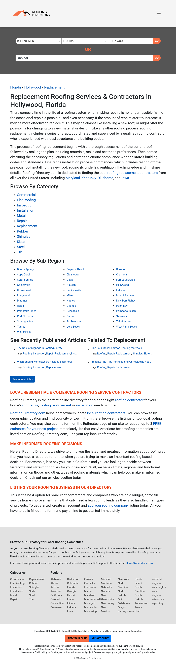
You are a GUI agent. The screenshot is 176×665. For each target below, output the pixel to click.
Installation (25, 210)
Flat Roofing (26, 200)
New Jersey (108, 603)
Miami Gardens (125, 295)
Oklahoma (105, 178)
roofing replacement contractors (132, 173)
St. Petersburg (75, 321)
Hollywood (32, 87)
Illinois (71, 603)
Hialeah (71, 284)
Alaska (54, 583)
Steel (21, 247)
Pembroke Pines (26, 311)
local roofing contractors (106, 413)
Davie (70, 279)
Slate (21, 242)
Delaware (55, 607)
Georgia (71, 591)
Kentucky (89, 178)
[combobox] (38, 41)
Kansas (88, 579)
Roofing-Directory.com (27, 413)
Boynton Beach (76, 269)
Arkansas (55, 591)
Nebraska (106, 587)
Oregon (122, 607)
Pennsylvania (126, 611)
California (56, 595)
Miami (70, 295)
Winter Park (24, 331)
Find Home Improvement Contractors (124, 631)
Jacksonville (74, 290)
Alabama (55, 579)
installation (84, 405)
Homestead (24, 290)
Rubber (22, 231)
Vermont (157, 579)
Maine (87, 591)
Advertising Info (98, 631)
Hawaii (71, 595)
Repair (22, 221)
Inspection (25, 205)
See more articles (22, 379)
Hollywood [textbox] (117, 41)
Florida (15, 87)
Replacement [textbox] (26, 41)
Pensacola (73, 311)
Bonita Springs (25, 269)
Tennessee (141, 603)
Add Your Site (77, 638)
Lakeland (121, 290)
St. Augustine (25, 321)
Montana (106, 583)
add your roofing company (108, 505)
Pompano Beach (126, 311)
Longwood (23, 295)
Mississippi (90, 611)
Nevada (105, 591)
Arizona (54, 587)
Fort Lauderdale (125, 279)
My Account (100, 638)
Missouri (106, 579)
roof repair (30, 405)
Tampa (21, 326)
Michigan (89, 603)
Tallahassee (123, 321)
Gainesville (23, 284)
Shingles (23, 237)
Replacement (54, 87)
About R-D (46, 631)
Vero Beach (73, 326)
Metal (21, 216)
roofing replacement (55, 405)
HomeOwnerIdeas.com (139, 563)
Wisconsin (158, 599)
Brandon (121, 269)
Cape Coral (23, 274)
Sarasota (121, 316)
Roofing (27, 353)
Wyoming (157, 603)
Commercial (26, 195)
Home (37, 631)
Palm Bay (122, 305)
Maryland (73, 178)
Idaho (70, 599)
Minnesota (90, 607)
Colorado (55, 599)
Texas (138, 607)
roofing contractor (129, 400)
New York (123, 579)
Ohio (120, 599)
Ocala (20, 305)
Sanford (71, 316)
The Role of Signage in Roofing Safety (39, 348)
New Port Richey (125, 300)
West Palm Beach (126, 326)
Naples (71, 300)
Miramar (22, 300)
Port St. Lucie (25, 316)
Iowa (125, 178)
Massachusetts (93, 599)
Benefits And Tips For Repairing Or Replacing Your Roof (121, 361)
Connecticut (57, 603)
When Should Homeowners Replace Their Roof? (45, 361)
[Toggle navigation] (158, 13)
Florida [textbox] (68, 41)
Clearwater (73, 274)
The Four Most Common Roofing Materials (116, 348)
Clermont (121, 274)
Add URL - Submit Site (62, 631)
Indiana (71, 607)
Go (157, 40)
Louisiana (90, 587)
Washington (159, 587)
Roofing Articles (81, 631)
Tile (20, 252)
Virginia (156, 583)
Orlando (71, 305)
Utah (137, 611)
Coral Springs (25, 279)
